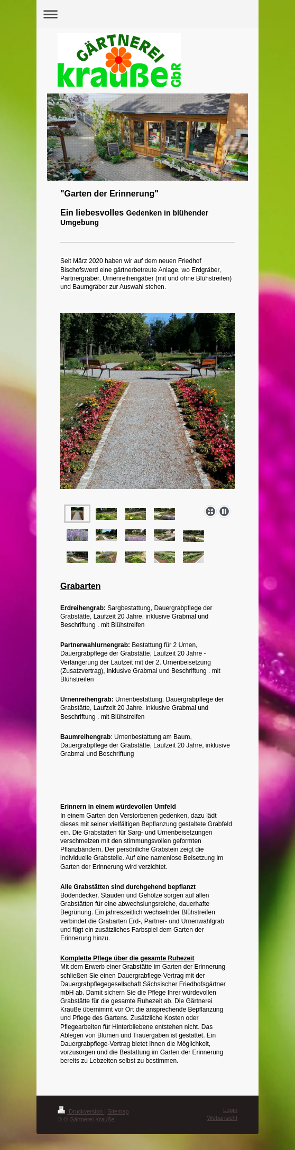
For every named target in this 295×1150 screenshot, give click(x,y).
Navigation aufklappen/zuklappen (147, 14)
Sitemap (117, 1111)
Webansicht (222, 1118)
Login (230, 1110)
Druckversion (81, 1111)
